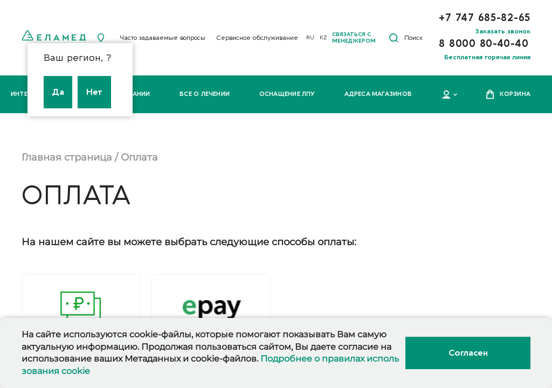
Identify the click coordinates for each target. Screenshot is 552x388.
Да (58, 92)
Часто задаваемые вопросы (162, 37)
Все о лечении (205, 94)
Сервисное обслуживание (257, 37)
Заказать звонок (502, 31)
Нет (94, 92)
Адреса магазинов (378, 94)
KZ (323, 37)
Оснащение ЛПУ (287, 94)
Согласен (467, 353)
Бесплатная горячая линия (487, 57)
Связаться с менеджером (354, 37)
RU (310, 37)
